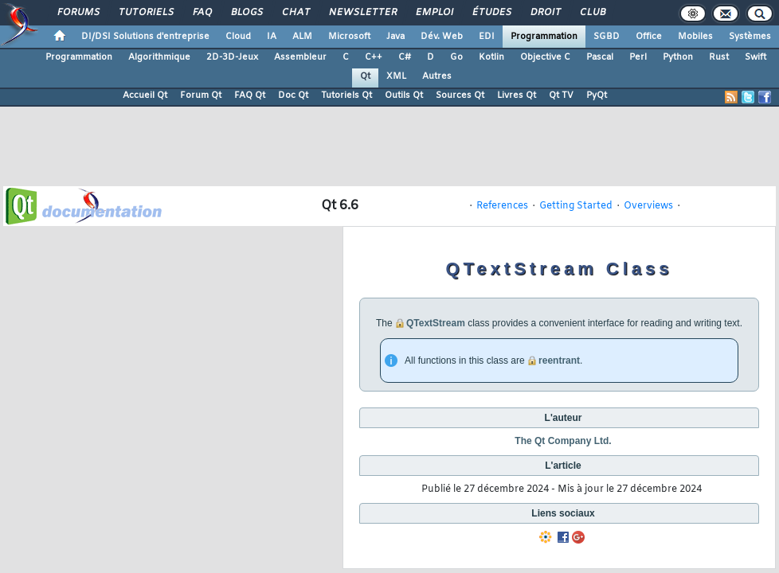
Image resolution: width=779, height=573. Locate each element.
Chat (295, 12)
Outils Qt (404, 95)
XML (396, 76)
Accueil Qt (145, 95)
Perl (638, 57)
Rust (719, 57)
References (502, 206)
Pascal (599, 57)
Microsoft (349, 36)
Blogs (246, 12)
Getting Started (576, 206)
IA (271, 36)
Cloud (238, 36)
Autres (437, 76)
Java (395, 36)
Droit (545, 12)
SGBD (606, 36)
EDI (487, 36)
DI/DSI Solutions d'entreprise (145, 36)
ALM (302, 36)
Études (491, 12)
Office (649, 36)
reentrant (559, 360)
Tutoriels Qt (346, 95)
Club (591, 12)
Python (678, 57)
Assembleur (300, 57)
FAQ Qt (249, 95)
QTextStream (435, 323)
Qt (365, 76)
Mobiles (695, 36)
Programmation (544, 36)
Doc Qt (293, 95)
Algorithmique (159, 57)
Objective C (545, 57)
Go (456, 57)
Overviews (648, 206)
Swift (755, 57)
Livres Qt (516, 95)
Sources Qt (460, 95)
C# (404, 57)
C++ (373, 57)
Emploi (433, 12)
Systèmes (750, 36)
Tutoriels (145, 12)
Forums (77, 12)
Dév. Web (442, 36)
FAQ (201, 12)
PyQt (596, 95)
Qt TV (561, 95)
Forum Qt (200, 95)
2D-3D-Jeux (232, 57)
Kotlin (491, 57)
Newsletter (362, 12)
